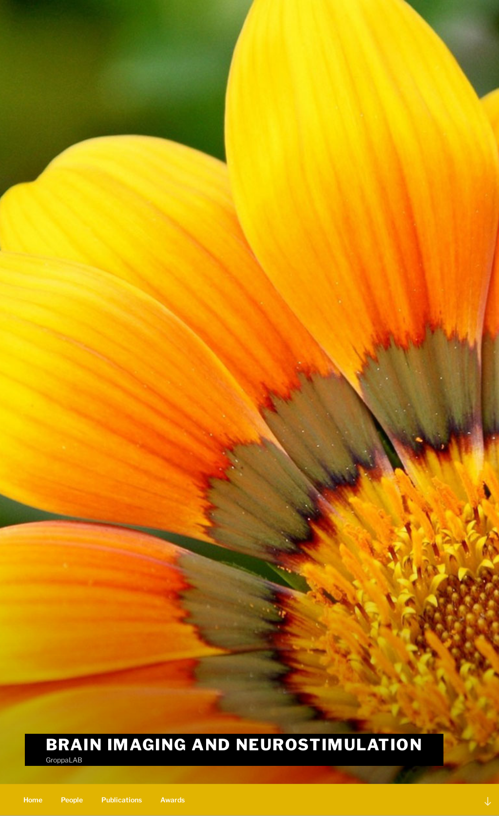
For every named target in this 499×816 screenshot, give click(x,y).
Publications (121, 800)
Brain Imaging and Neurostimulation (234, 744)
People (72, 800)
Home (32, 800)
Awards (172, 800)
